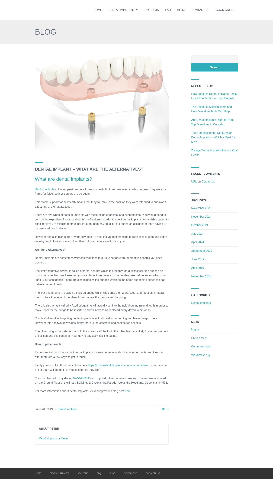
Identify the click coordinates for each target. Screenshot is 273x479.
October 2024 (199, 225)
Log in (195, 329)
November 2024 (201, 216)
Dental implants (123, 9)
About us (151, 9)
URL (194, 181)
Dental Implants (67, 409)
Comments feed (201, 346)
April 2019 (197, 267)
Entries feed (198, 338)
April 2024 (197, 242)
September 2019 (201, 250)
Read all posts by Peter (53, 438)
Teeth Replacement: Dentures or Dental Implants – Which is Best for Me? (213, 137)
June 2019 (197, 259)
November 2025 (201, 208)
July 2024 (197, 233)
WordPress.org (200, 355)
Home (98, 9)
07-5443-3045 (82, 378)
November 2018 (201, 276)
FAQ (168, 9)
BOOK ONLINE (225, 9)
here (128, 391)
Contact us (200, 9)
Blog (181, 9)
